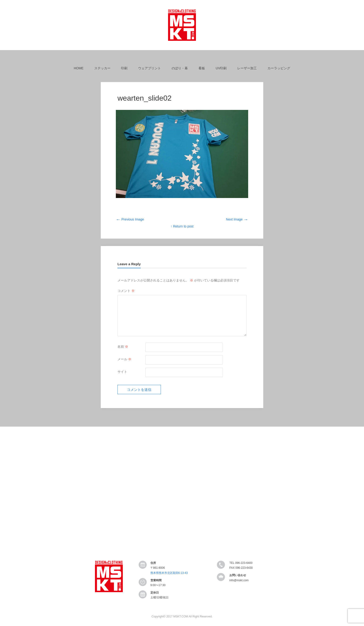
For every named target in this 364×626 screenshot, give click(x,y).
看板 (201, 68)
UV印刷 (221, 68)
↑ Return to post (182, 226)
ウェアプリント (149, 68)
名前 (122, 346)
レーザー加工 (247, 68)
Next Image (237, 219)
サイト (122, 372)
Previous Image (130, 219)
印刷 (124, 68)
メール (124, 359)
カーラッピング (278, 68)
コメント (126, 291)
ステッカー (102, 68)
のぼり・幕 (180, 68)
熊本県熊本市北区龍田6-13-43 (169, 573)
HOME (79, 68)
